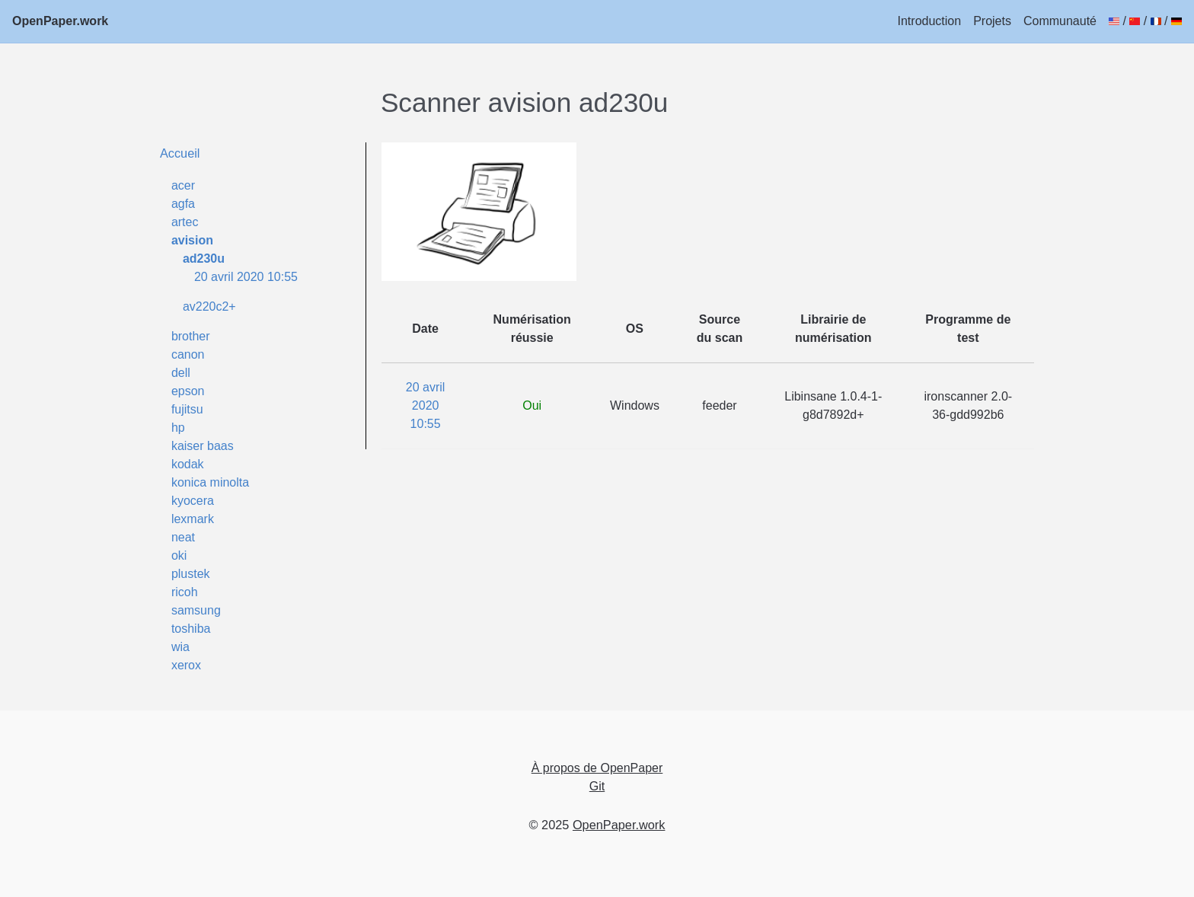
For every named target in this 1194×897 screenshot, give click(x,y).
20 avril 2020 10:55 (246, 276)
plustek (190, 573)
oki (179, 555)
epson (188, 391)
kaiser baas (202, 445)
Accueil (180, 153)
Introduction (930, 20)
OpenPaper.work (60, 20)
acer (183, 185)
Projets (992, 20)
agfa (183, 203)
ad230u (204, 258)
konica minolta (210, 482)
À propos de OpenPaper (597, 767)
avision (192, 240)
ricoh (184, 592)
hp (178, 427)
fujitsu (187, 409)
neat (183, 537)
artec (185, 221)
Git (597, 786)
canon (188, 354)
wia (180, 646)
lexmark (192, 518)
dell (180, 372)
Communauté (1060, 20)
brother (190, 336)
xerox (186, 665)
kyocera (192, 500)
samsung (196, 610)
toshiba (191, 628)
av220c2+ (209, 306)
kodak (187, 464)
